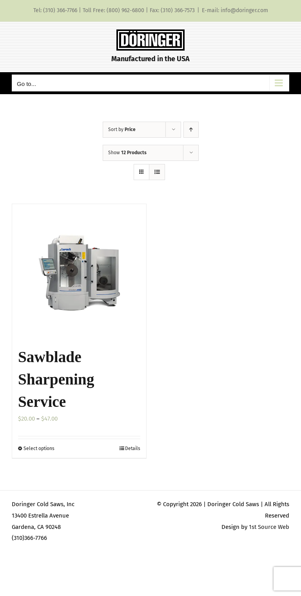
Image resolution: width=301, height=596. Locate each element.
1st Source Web (269, 526)
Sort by (122, 129)
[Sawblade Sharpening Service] (79, 271)
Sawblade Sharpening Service (56, 379)
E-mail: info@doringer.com (235, 10)
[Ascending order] (191, 130)
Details (132, 448)
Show (127, 152)
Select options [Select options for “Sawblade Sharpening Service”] (39, 448)
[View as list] (157, 172)
